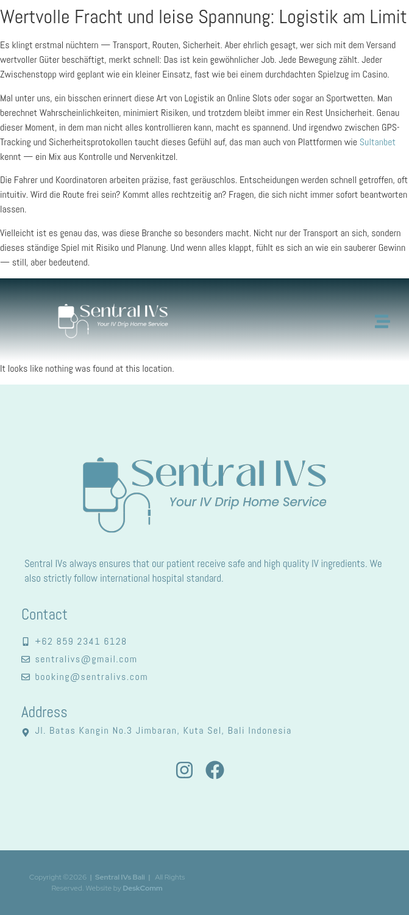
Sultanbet (378, 142)
